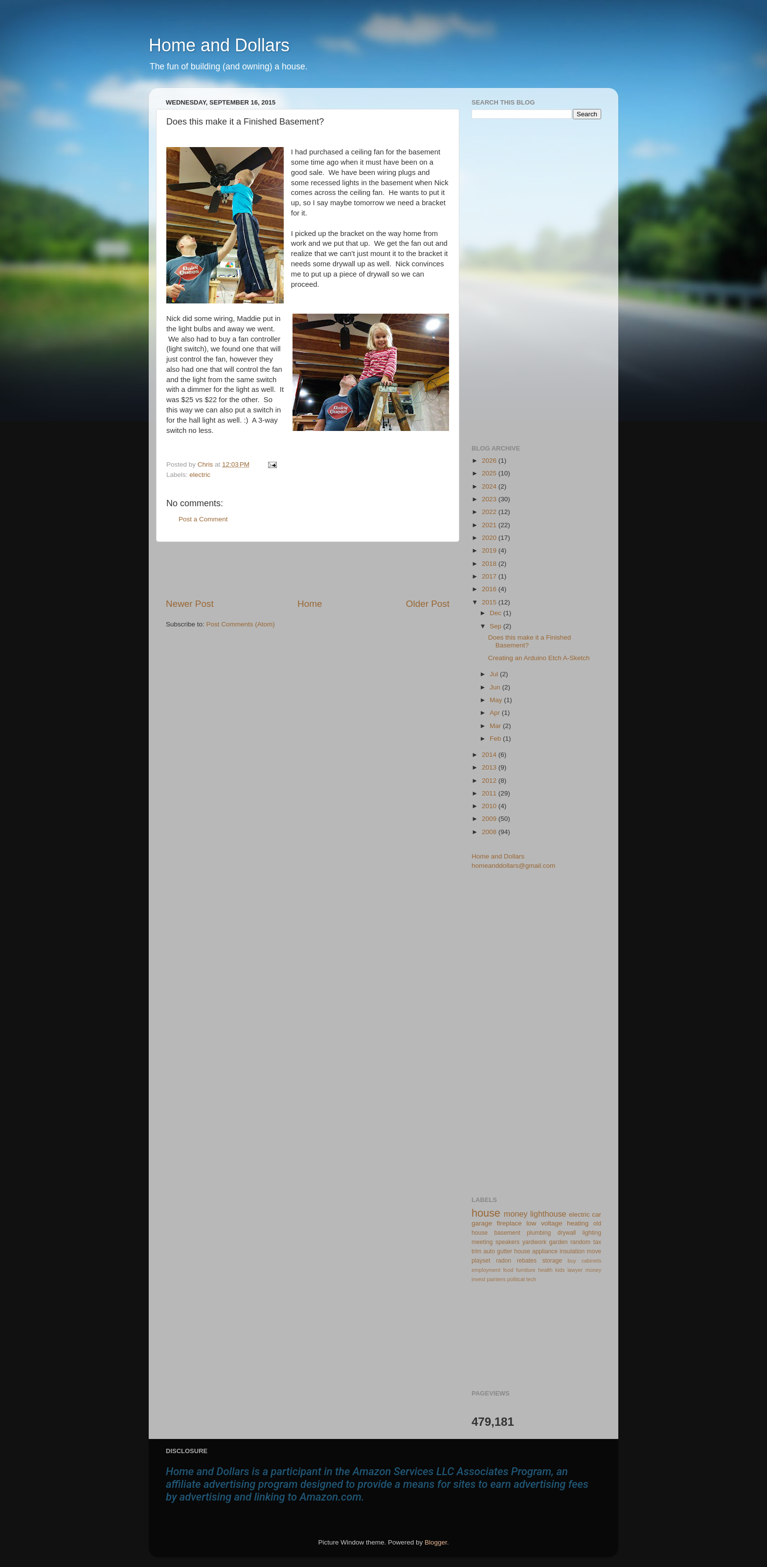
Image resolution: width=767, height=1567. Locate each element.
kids (559, 1270)
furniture (526, 1270)
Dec (496, 613)
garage (482, 1223)
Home (309, 604)
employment (486, 1270)
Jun (496, 687)
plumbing (539, 1232)
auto (489, 1251)
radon (503, 1260)
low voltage (544, 1223)
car (596, 1214)
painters (496, 1279)
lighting (592, 1232)
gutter (504, 1251)
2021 (490, 525)
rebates (527, 1260)
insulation (572, 1251)
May (497, 700)
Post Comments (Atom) (240, 624)
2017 (490, 576)
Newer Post (190, 604)
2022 (490, 511)
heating (577, 1223)
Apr (496, 712)
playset (481, 1260)
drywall (567, 1232)
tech (531, 1279)
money (516, 1213)
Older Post (428, 604)
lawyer (575, 1270)
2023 (490, 499)
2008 (490, 832)
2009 (490, 818)
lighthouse (548, 1213)
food (508, 1270)
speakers (507, 1242)
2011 (490, 793)
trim (476, 1251)
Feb (496, 738)
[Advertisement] (307, 569)
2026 (490, 460)
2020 (490, 537)
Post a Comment (203, 519)
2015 (490, 602)
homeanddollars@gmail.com (513, 865)
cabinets (591, 1261)
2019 (490, 550)
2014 (490, 754)
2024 (490, 486)
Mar (496, 726)
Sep (496, 626)
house (486, 1213)
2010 (490, 806)
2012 (490, 780)
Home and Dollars (219, 45)
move (594, 1251)
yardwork (534, 1242)
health (545, 1270)
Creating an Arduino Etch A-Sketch (539, 658)
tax (597, 1242)
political (516, 1279)
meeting (482, 1242)
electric (199, 474)
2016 (490, 589)
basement (507, 1232)
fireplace (509, 1223)
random (580, 1242)
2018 (490, 563)
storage (552, 1260)
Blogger (436, 1542)
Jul (495, 674)
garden (558, 1242)
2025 (490, 473)
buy (571, 1261)
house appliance (536, 1251)
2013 (490, 767)
